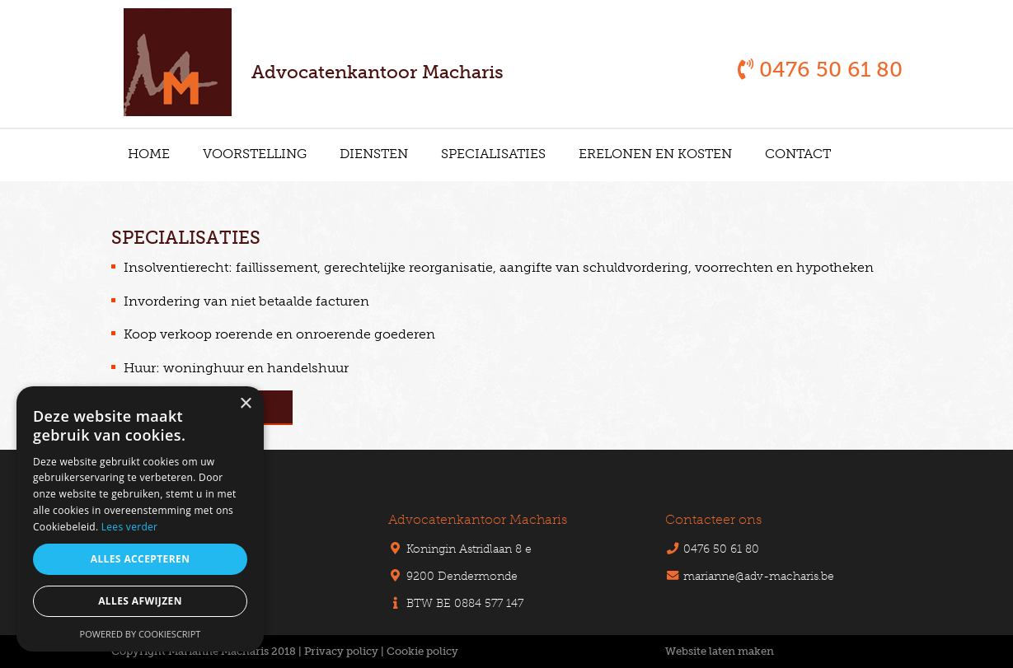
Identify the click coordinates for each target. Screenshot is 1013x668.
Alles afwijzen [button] (140, 601)
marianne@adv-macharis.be (758, 575)
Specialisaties (493, 153)
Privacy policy (341, 651)
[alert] (140, 519)
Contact (798, 153)
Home (149, 153)
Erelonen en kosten (655, 153)
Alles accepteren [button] (140, 559)
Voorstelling (255, 153)
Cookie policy (422, 651)
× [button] (245, 404)
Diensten (374, 153)
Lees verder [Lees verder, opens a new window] (129, 527)
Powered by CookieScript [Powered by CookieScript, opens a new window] (140, 634)
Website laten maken (719, 651)
